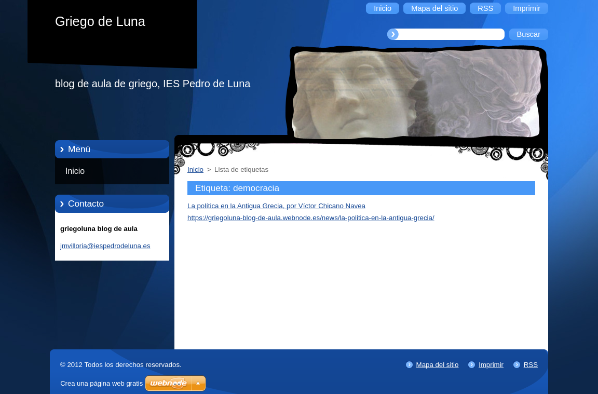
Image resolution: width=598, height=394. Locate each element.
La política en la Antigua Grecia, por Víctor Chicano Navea (276, 206)
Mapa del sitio (437, 365)
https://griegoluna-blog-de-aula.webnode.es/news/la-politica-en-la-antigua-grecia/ (310, 218)
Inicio (75, 171)
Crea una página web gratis (101, 383)
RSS (531, 365)
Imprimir (491, 365)
